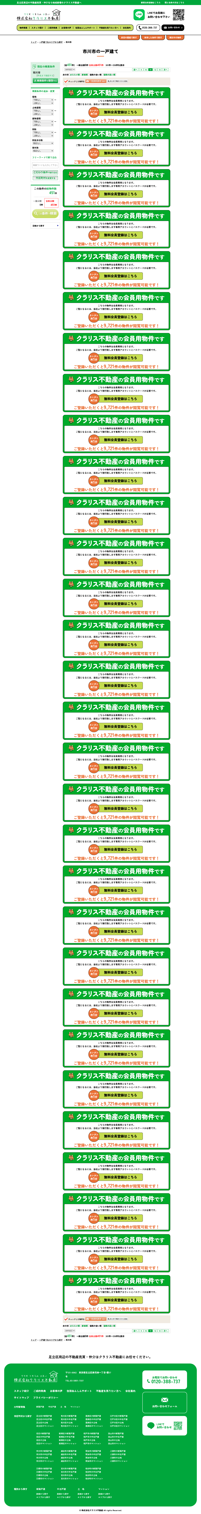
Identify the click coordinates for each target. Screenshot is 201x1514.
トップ (34, 42)
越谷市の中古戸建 (68, 1454)
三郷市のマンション (45, 1478)
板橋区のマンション (67, 1443)
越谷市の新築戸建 (68, 1451)
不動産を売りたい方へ (109, 27)
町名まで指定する (45, 75)
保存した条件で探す (153, 37)
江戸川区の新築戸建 (119, 1415)
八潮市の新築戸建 (118, 1451)
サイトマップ (21, 1397)
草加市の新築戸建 (93, 1451)
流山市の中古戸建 (116, 1436)
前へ (135, 69)
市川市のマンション (45, 1461)
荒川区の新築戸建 (68, 1415)
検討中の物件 (175, 37)
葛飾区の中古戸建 (93, 1419)
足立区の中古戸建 (44, 1419)
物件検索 (23, 27)
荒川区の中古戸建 (68, 1419)
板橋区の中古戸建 (67, 1436)
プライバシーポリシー (45, 1397)
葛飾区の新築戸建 (93, 1415)
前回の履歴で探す (129, 37)
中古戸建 (52, 1406)
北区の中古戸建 (43, 1436)
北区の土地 (41, 1440)
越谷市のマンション (69, 1461)
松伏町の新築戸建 (93, 1468)
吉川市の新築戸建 (68, 1468)
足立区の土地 (42, 1422)
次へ (166, 69)
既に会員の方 (174, 2)
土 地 (63, 1406)
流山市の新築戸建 (116, 1433)
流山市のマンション (117, 1443)
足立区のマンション (45, 1425)
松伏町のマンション (94, 1478)
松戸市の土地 (89, 1440)
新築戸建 (40, 1406)
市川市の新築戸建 (44, 1451)
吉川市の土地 (67, 1475)
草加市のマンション (94, 1461)
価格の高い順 (109, 74)
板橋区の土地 (65, 1440)
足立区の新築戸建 (44, 1415)
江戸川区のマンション (120, 1425)
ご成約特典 (52, 27)
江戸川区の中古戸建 (119, 1419)
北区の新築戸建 (43, 1433)
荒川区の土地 (67, 1422)
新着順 (85, 74)
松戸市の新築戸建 (91, 1433)
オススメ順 (75, 74)
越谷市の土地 (67, 1457)
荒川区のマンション (69, 1425)
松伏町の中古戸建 (93, 1471)
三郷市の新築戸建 (44, 1468)
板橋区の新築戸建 (67, 1433)
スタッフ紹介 (37, 27)
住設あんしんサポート (85, 27)
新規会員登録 (151, 2)
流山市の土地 (114, 1440)
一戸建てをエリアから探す (51, 42)
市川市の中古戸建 (44, 1454)
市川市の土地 (42, 1457)
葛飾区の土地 (91, 1422)
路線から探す (42, 1493)
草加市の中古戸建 (93, 1454)
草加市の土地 (91, 1457)
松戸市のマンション (92, 1443)
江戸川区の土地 (117, 1422)
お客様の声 (66, 27)
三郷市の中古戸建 (44, 1471)
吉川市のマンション (69, 1478)
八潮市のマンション (119, 1461)
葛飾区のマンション (94, 1425)
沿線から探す (38, 225)
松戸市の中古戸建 (91, 1436)
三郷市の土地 (42, 1475)
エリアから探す (43, 1497)
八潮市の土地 (116, 1457)
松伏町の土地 (91, 1475)
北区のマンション (44, 1443)
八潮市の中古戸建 (118, 1454)
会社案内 (127, 27)
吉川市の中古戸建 (68, 1471)
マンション (75, 1406)
